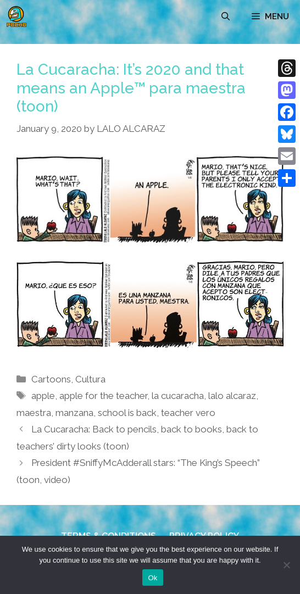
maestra (33, 412)
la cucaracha (178, 395)
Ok (152, 578)
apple (43, 395)
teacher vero (188, 412)
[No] (286, 564)
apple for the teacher (103, 395)
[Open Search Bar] (225, 16)
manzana (74, 412)
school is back (127, 412)
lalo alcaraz (232, 395)
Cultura (90, 379)
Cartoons (51, 379)
